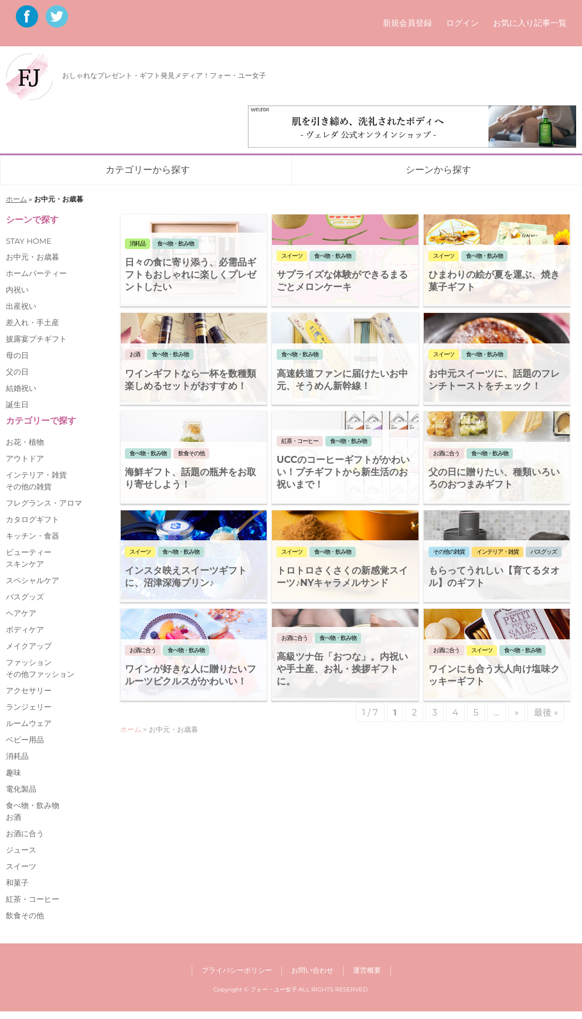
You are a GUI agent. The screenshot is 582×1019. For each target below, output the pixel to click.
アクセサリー (29, 690)
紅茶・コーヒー (32, 899)
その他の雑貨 (29, 486)
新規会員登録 (407, 23)
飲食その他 (25, 915)
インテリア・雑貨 (36, 474)
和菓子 (17, 882)
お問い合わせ (312, 970)
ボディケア (25, 629)
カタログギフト (32, 519)
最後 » (546, 712)
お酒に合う (25, 833)
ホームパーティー (36, 273)
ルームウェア (29, 723)
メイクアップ (29, 645)
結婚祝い (21, 388)
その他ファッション (40, 674)
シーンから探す (438, 169)
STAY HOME (29, 241)
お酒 (13, 817)
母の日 (17, 355)
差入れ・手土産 (32, 322)
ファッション (29, 662)
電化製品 (21, 788)
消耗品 (17, 756)
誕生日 (17, 404)
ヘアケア (21, 613)
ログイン (462, 23)
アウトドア (25, 458)
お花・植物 (25, 442)
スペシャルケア (32, 580)
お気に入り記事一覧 (530, 23)
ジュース (21, 849)
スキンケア (25, 563)
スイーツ (21, 866)
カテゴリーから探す (147, 169)
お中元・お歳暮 (32, 256)
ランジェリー (29, 706)
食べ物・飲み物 (32, 805)
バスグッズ (25, 596)
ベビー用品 (25, 739)
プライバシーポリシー (237, 970)
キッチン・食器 (32, 535)
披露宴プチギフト (36, 338)
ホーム (16, 199)
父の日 (17, 371)
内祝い (17, 289)
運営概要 (367, 970)
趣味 (13, 772)
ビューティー (29, 552)
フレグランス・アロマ (44, 502)
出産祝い (21, 306)
